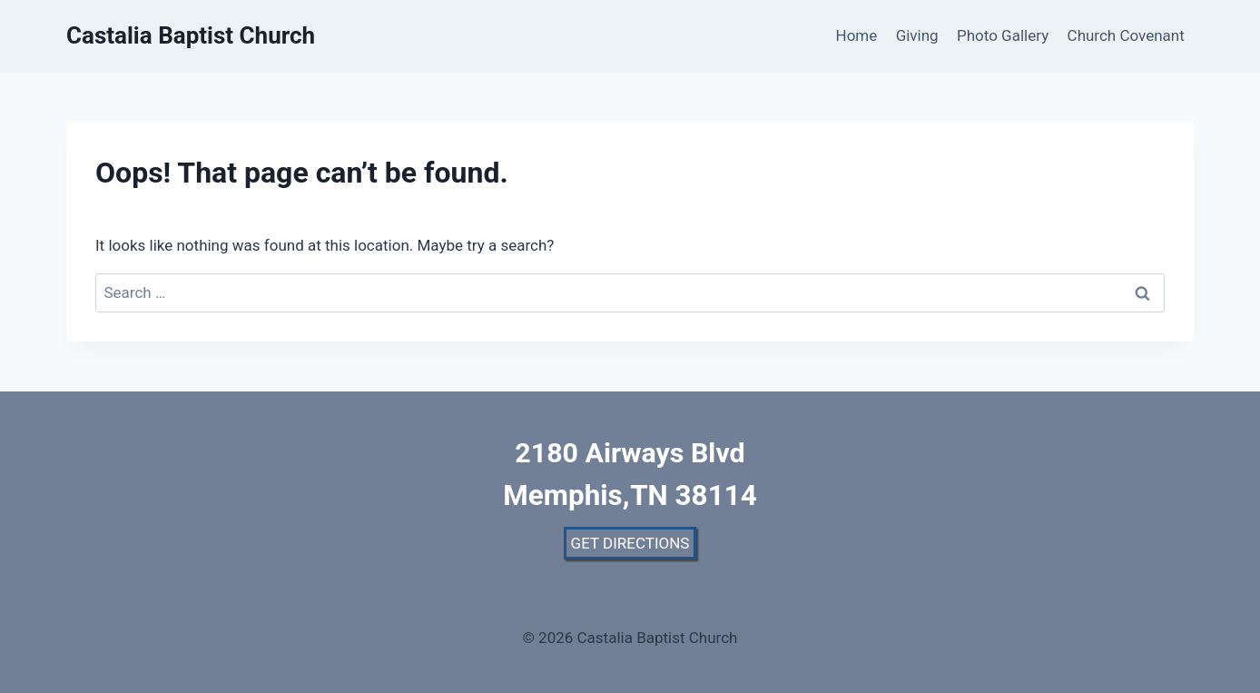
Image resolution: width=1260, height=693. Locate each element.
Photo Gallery (1002, 35)
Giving (917, 35)
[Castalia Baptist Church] (190, 36)
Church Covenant (1126, 35)
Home (857, 35)
